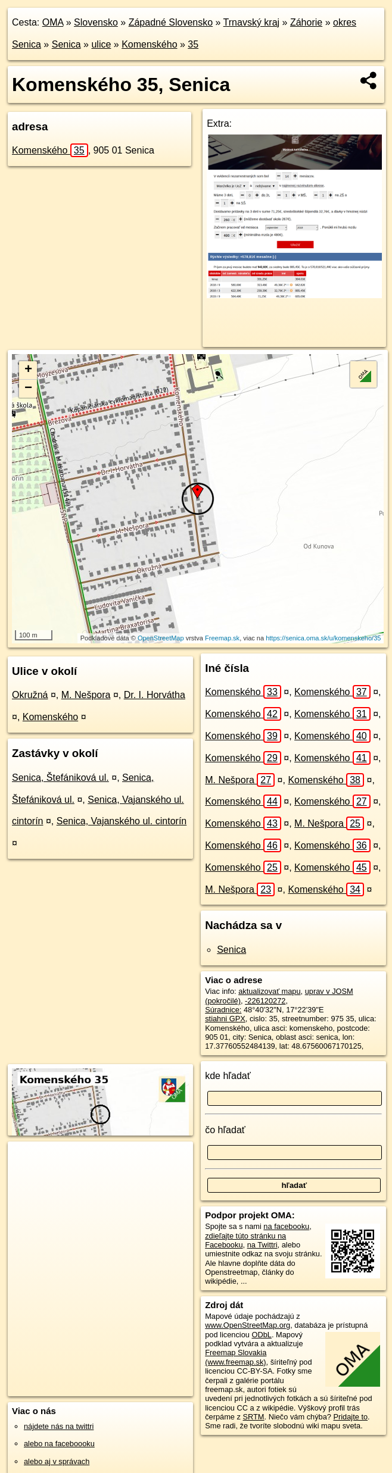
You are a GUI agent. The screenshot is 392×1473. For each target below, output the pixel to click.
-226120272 (265, 1000)
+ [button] (28, 370)
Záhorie (306, 22)
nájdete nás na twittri (59, 1426)
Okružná (30, 695)
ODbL (261, 1334)
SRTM (254, 1416)
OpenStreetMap (161, 638)
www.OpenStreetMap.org (247, 1325)
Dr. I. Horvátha (154, 695)
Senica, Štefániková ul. (60, 778)
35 (193, 44)
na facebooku (286, 1226)
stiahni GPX (225, 1018)
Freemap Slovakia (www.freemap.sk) (235, 1357)
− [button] (28, 389)
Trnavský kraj (251, 22)
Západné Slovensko (171, 22)
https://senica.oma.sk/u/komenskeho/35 (323, 638)
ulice (101, 44)
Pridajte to (350, 1416)
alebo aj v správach (56, 1461)
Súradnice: (223, 1009)
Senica (66, 44)
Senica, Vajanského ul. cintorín (122, 821)
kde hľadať (228, 1076)
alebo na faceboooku (59, 1443)
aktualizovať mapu (269, 991)
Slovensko (96, 22)
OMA (53, 22)
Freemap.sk (222, 638)
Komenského (149, 44)
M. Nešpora (86, 695)
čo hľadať (225, 1130)
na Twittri (262, 1244)
